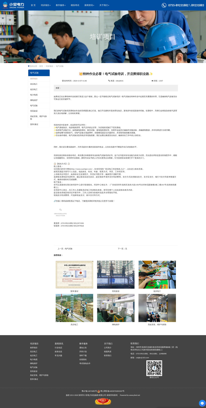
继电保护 (34, 100)
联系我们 (107, 355)
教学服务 (61, 5)
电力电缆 (34, 95)
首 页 (33, 5)
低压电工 (34, 89)
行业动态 (58, 348)
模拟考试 (75, 5)
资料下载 (83, 355)
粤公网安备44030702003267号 (112, 391)
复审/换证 (34, 124)
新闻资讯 (89, 5)
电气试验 (34, 105)
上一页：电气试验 (65, 249)
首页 (41, 66)
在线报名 (83, 359)
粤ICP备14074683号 (89, 391)
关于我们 (104, 5)
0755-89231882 (142, 354)
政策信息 (58, 352)
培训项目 (46, 5)
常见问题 (58, 355)
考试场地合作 (84, 363)
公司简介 (107, 348)
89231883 (153, 354)
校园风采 (107, 352)
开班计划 (83, 352)
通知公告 (83, 348)
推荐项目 (34, 79)
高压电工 (34, 84)
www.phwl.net (134, 395)
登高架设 (34, 111)
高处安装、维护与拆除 (157, 324)
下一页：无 (122, 249)
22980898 (162, 354)
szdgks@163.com (142, 358)
